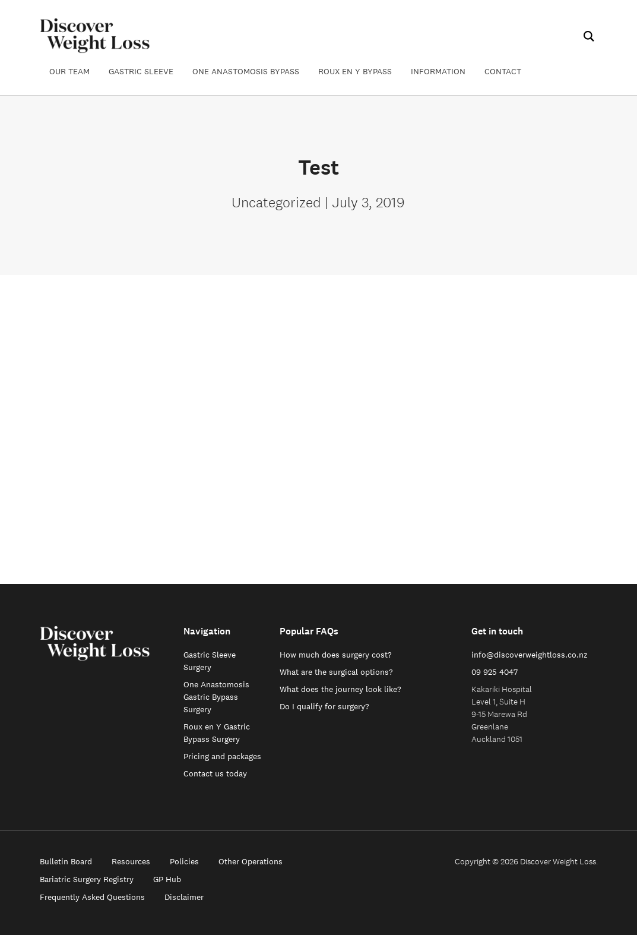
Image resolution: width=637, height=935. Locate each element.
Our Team (69, 71)
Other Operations (250, 861)
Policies (184, 861)
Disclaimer (184, 897)
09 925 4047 (494, 671)
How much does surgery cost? (336, 654)
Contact (502, 71)
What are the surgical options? (336, 671)
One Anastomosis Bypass (245, 71)
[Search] (588, 36)
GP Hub (167, 879)
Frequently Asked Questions (92, 897)
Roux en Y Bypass (355, 71)
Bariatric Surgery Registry (87, 879)
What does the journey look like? (340, 689)
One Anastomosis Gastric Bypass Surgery (216, 697)
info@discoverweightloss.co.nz (529, 654)
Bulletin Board (66, 861)
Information (438, 71)
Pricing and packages (222, 756)
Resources (131, 861)
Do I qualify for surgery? (324, 706)
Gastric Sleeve (141, 71)
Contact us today (215, 773)
